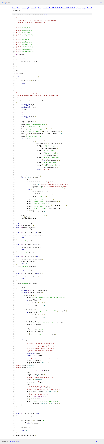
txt (97, 441)
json (101, 441)
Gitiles (9, 441)
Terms (18, 441)
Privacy (14, 441)
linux (14, 8)
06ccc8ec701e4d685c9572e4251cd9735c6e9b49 (59, 8)
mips (84, 8)
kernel (24, 8)
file (45, 14)
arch (79, 8)
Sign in (100, 2)
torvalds (33, 8)
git (28, 8)
